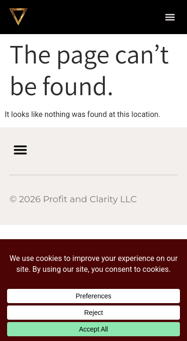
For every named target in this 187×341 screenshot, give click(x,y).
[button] (170, 17)
